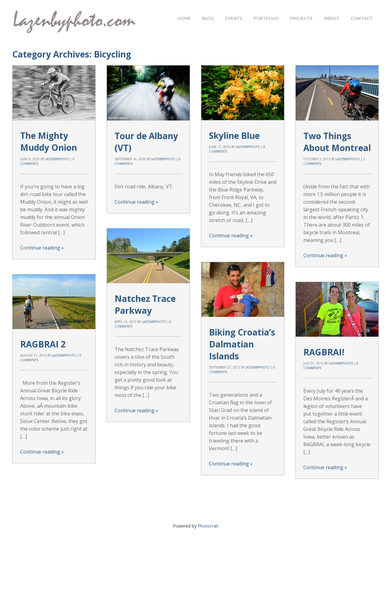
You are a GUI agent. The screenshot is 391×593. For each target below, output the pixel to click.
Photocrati (208, 526)
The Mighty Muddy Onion (48, 141)
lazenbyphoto (57, 159)
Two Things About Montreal (337, 141)
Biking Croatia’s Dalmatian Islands (242, 343)
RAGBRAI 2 (43, 344)
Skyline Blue (234, 135)
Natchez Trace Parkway (145, 304)
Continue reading (42, 247)
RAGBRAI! (323, 352)
